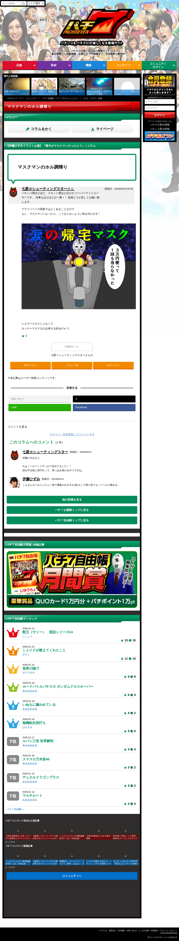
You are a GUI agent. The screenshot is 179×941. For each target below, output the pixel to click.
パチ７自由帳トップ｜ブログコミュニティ (60, 98)
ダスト (26, 654)
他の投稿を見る (72, 499)
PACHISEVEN (171, 933)
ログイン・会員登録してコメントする (72, 434)
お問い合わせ (131, 931)
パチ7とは (103, 931)
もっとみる (10, 842)
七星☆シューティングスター (48, 189)
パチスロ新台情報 (160, 124)
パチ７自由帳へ (15, 809)
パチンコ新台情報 (160, 129)
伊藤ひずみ (31, 479)
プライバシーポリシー (168, 931)
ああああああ (29, 691)
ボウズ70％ (28, 672)
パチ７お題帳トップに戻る (72, 509)
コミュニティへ (72, 875)
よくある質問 (144, 931)
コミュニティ (32, 98)
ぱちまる (27, 727)
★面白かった (72, 346)
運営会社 (112, 931)
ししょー (27, 636)
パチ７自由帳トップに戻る (72, 520)
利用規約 (154, 931)
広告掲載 (121, 931)
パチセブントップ (14, 98)
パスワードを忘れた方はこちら (159, 121)
